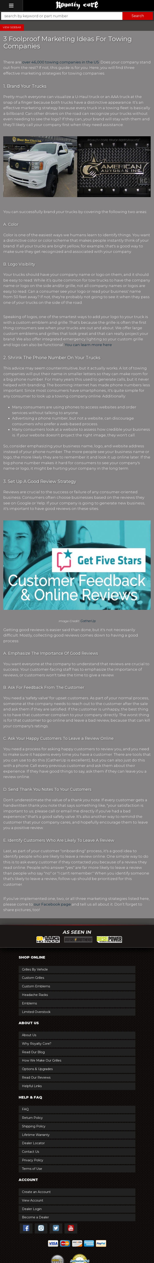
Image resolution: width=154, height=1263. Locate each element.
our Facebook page (52, 904)
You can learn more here (88, 345)
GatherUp (88, 621)
